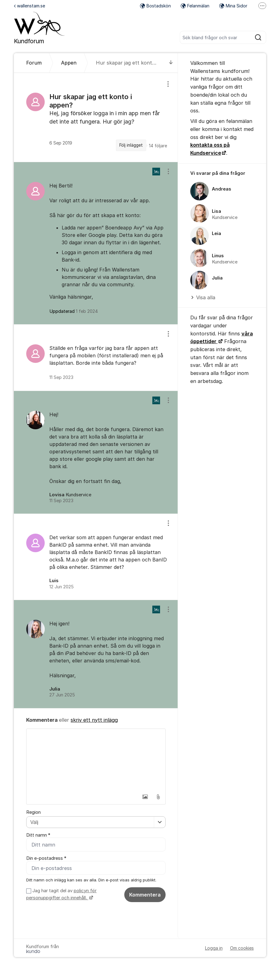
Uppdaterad (73, 311)
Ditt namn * (38, 835)
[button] (145, 797)
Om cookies (242, 948)
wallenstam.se (29, 5)
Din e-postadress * (46, 858)
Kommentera (145, 895)
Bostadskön (155, 5)
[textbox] (96, 760)
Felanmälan (195, 5)
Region (33, 812)
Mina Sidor (233, 5)
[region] (96, 117)
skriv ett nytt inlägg (94, 720)
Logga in (214, 948)
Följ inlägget (131, 145)
